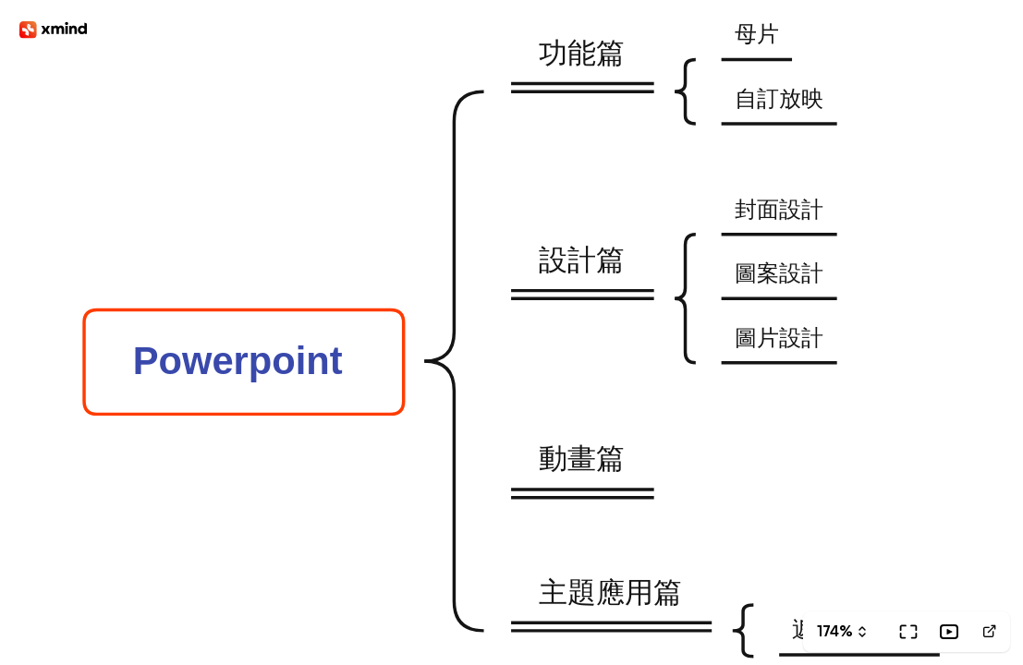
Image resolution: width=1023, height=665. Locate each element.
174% (834, 631)
